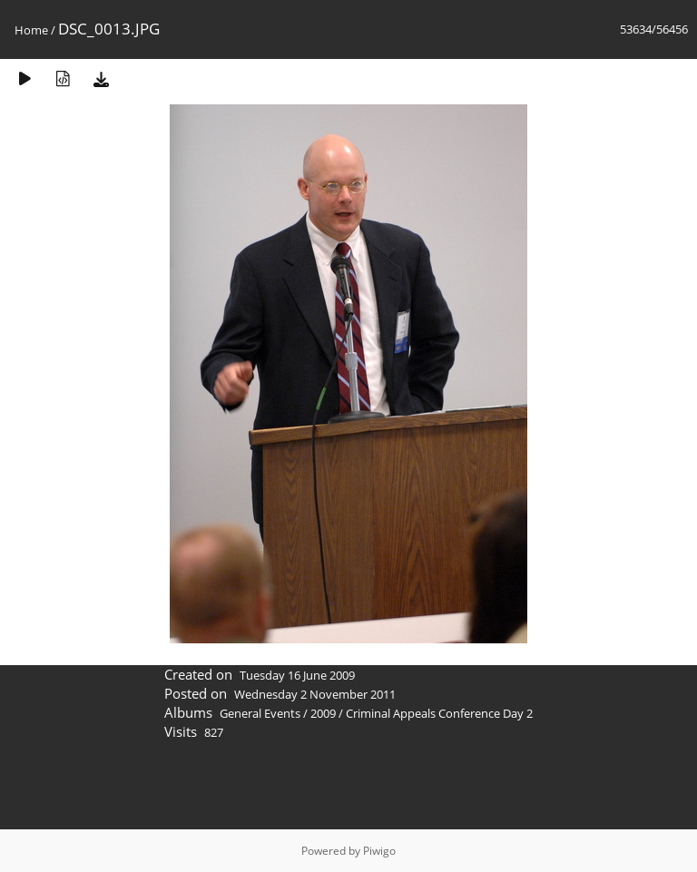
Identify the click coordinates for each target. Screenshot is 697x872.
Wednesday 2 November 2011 (315, 694)
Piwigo (379, 850)
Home (31, 30)
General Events (260, 713)
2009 (323, 713)
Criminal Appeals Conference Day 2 (439, 713)
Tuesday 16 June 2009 (297, 675)
